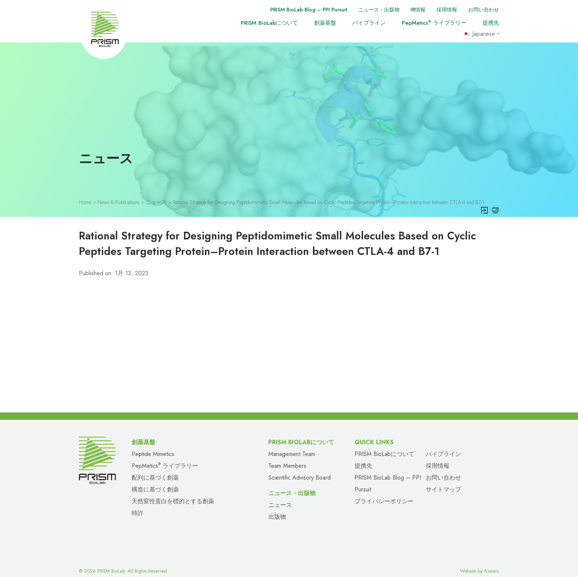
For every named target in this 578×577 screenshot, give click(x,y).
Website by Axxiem (479, 563)
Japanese (480, 34)
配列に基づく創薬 (155, 470)
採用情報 (444, 10)
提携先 (491, 23)
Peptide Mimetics (153, 446)
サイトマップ (443, 481)
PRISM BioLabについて (269, 23)
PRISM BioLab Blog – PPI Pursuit (298, 10)
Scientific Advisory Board (299, 470)
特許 (137, 505)
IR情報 (414, 10)
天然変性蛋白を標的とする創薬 (173, 493)
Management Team (291, 446)
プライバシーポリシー (384, 493)
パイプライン (369, 23)
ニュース (280, 497)
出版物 (277, 509)
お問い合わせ (482, 10)
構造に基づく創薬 (155, 481)
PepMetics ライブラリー (434, 23)
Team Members (287, 458)
